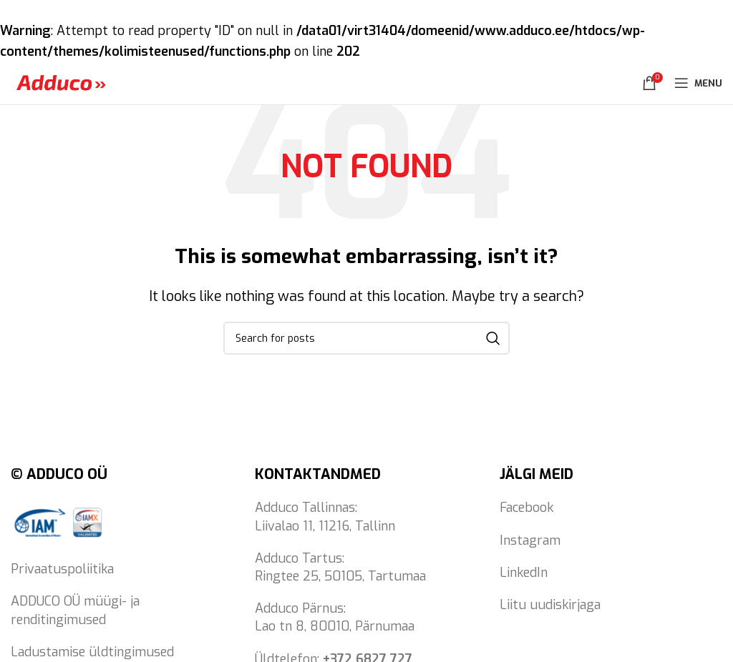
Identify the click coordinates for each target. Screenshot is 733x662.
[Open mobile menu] (698, 83)
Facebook (526, 507)
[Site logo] (61, 82)
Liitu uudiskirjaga (550, 604)
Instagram (530, 540)
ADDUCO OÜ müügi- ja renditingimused (75, 610)
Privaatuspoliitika (62, 569)
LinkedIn (524, 572)
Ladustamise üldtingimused (92, 652)
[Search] (366, 338)
